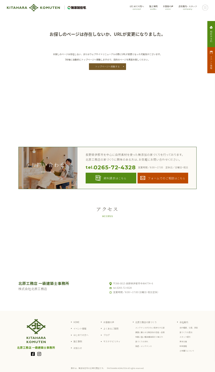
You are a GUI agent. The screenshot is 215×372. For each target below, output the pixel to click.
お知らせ (77, 347)
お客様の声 (168, 8)
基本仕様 (183, 341)
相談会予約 (211, 36)
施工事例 (153, 8)
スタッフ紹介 (184, 337)
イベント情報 (79, 328)
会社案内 (183, 322)
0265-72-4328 (111, 167)
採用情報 (183, 346)
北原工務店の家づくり (146, 322)
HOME (76, 322)
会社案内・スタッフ (187, 8)
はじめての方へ (137, 8)
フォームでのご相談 (166, 178)
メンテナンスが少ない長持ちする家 (150, 327)
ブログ (106, 334)
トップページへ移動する (107, 66)
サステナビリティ (111, 341)
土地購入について (186, 350)
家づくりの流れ (141, 341)
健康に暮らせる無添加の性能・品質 (150, 332)
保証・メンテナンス (143, 346)
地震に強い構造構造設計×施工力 (149, 337)
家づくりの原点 (185, 332)
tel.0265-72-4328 (122, 288)
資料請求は (115, 178)
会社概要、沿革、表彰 (188, 327)
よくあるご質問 (110, 328)
